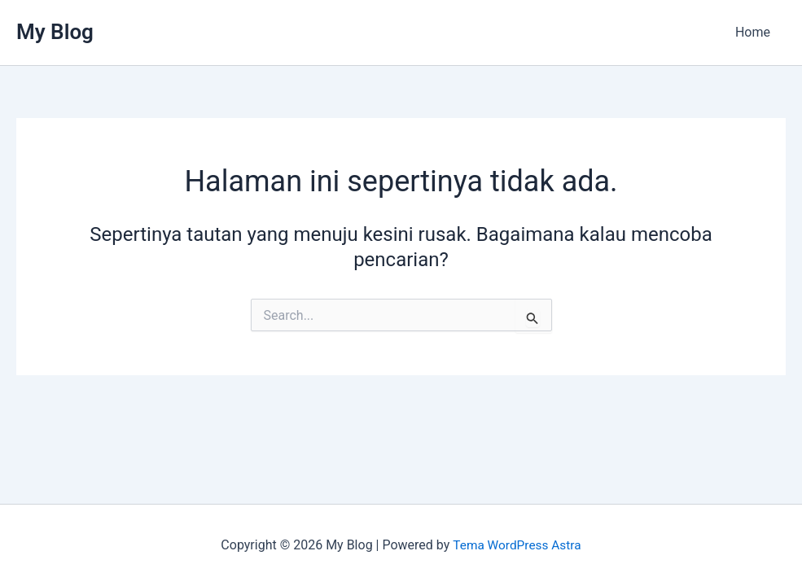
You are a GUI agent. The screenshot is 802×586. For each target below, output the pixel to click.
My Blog (55, 32)
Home (755, 32)
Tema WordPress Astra (516, 545)
